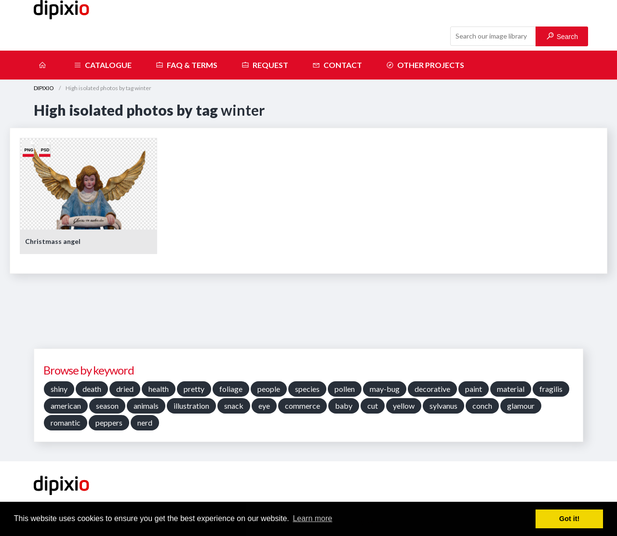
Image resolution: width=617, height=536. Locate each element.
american (66, 405)
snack (233, 405)
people (268, 388)
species (307, 388)
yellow (404, 405)
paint (473, 388)
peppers (108, 422)
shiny (59, 388)
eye (264, 405)
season (107, 405)
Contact (337, 65)
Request (264, 65)
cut (372, 405)
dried (125, 388)
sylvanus (443, 405)
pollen (345, 388)
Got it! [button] (569, 519)
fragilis (551, 388)
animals (146, 405)
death (91, 388)
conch (482, 405)
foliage (230, 388)
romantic (65, 422)
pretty (194, 388)
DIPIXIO (44, 88)
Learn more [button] (312, 518)
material (510, 388)
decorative (432, 388)
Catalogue (103, 65)
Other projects (425, 65)
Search (562, 36)
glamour (521, 405)
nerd (144, 422)
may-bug (385, 388)
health (158, 388)
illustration (191, 405)
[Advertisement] (308, 314)
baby (343, 405)
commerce (302, 405)
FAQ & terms (186, 65)
